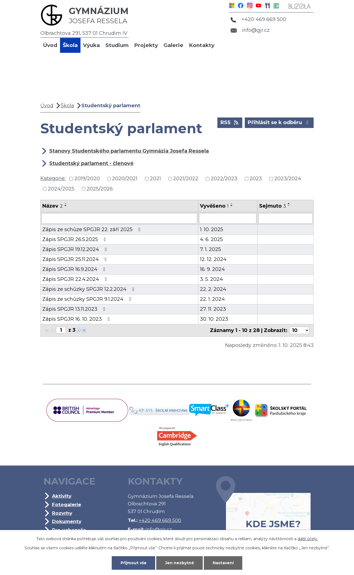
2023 (255, 179)
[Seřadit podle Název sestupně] (66, 206)
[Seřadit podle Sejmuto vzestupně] (289, 203)
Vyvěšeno (214, 206)
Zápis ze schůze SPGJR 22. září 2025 (92, 229)
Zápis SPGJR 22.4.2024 (75, 279)
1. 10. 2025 (211, 229)
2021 (155, 179)
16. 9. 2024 (212, 269)
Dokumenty (66, 521)
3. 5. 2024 (211, 279)
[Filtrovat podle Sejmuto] (285, 218)
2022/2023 (224, 179)
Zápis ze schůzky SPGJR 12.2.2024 (89, 289)
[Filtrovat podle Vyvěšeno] (227, 218)
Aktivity (61, 496)
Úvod (50, 45)
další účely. (308, 538)
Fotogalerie (66, 504)
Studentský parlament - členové (91, 163)
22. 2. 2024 (213, 289)
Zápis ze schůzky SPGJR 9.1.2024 (88, 299)
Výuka (91, 45)
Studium (117, 45)
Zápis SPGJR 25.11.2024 (75, 259)
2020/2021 (124, 179)
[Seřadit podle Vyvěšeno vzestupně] (232, 203)
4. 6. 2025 (211, 239)
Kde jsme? (263, 510)
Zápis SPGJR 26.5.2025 (75, 239)
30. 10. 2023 (214, 319)
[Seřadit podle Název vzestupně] (66, 203)
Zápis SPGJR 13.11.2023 (75, 309)
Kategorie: (53, 178)
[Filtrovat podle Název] (119, 218)
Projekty (146, 45)
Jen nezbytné (179, 562)
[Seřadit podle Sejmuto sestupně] (289, 206)
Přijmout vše (134, 562)
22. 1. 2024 (212, 299)
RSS (230, 122)
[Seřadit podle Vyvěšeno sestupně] (232, 206)
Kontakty (201, 45)
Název (52, 206)
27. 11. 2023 (213, 309)
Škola (70, 45)
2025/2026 (100, 188)
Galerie (173, 45)
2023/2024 (287, 179)
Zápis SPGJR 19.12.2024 (75, 249)
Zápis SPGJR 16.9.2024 (75, 269)
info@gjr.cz (250, 30)
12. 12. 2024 (213, 259)
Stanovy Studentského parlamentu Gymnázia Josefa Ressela (129, 151)
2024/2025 (61, 188)
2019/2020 (87, 179)
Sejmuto (272, 206)
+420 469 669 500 (258, 19)
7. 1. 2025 (210, 249)
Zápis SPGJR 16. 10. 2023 (77, 319)
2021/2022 (185, 179)
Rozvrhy (62, 513)
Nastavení (223, 562)
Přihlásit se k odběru (279, 122)
